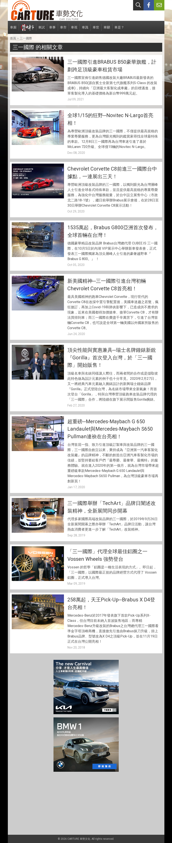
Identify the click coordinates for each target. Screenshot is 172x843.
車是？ (119, 29)
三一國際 (26, 38)
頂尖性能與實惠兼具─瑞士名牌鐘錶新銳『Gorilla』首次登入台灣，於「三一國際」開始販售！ (111, 357)
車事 (52, 29)
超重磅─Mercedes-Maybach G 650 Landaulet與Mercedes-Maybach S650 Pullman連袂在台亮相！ (110, 429)
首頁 (13, 38)
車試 (41, 29)
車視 (74, 29)
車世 (95, 29)
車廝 (13, 29)
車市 (63, 29)
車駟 (106, 29)
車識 (85, 29)
